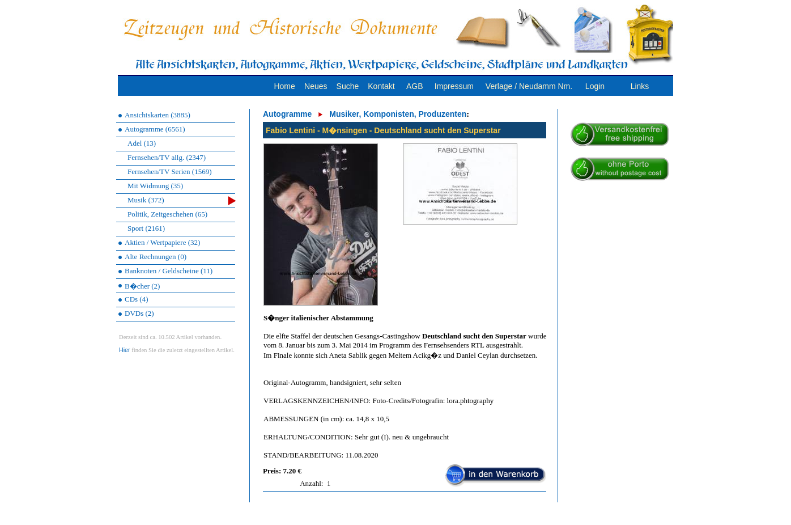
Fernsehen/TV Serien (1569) (169, 171)
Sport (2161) (146, 228)
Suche (348, 86)
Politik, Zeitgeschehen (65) (167, 214)
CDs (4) (136, 299)
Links (640, 86)
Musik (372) (181, 200)
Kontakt (381, 86)
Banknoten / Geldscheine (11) (168, 270)
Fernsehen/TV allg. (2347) (166, 157)
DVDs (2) (139, 313)
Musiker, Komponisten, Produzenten (397, 113)
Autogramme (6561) (155, 129)
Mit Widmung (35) (155, 185)
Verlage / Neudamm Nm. (529, 86)
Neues (315, 86)
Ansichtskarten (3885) (157, 115)
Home (284, 86)
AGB (414, 86)
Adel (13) (141, 143)
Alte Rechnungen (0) (155, 256)
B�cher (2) (142, 286)
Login (595, 86)
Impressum (454, 86)
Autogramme (287, 113)
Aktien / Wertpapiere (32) (162, 242)
